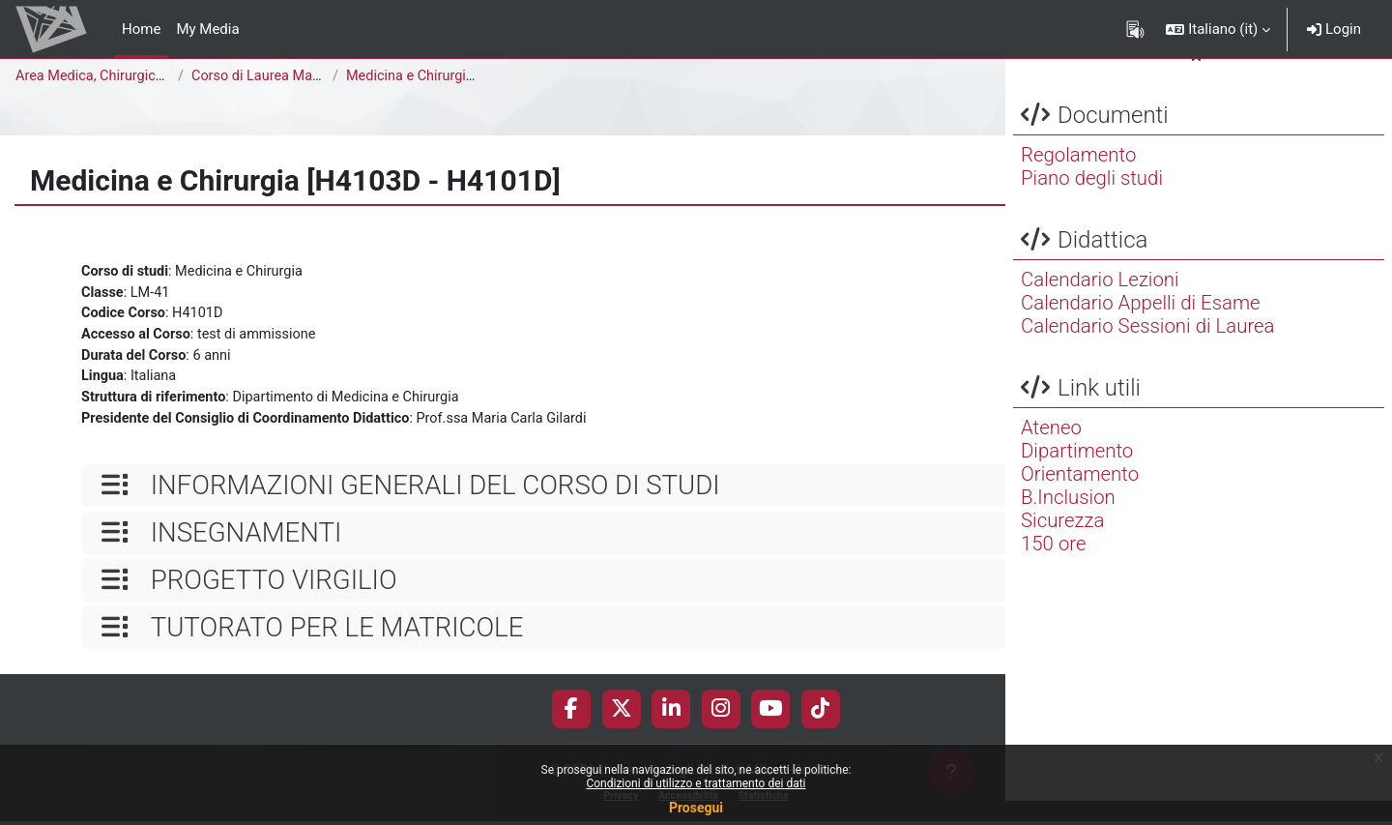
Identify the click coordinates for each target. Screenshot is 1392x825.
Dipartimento (1077, 474)
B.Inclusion (1068, 521)
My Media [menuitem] (207, 29)
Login (1334, 29)
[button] (1218, 29)
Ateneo (1051, 451)
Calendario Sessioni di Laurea (1148, 350)
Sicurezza (1062, 544)
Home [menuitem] (141, 29)
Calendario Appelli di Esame (1141, 327)
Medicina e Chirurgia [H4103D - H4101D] (475, 76)
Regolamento (1078, 179)
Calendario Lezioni (1100, 303)
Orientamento (1080, 498)
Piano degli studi (1092, 202)
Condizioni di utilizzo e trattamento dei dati (695, 783)
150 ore (1054, 567)
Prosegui (696, 807)
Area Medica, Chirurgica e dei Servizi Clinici (153, 76)
